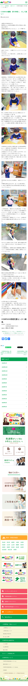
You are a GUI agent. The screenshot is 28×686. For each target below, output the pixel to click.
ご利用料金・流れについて (9, 624)
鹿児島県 (4, 549)
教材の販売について (7, 664)
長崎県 (8, 547)
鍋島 (3, 345)
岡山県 (3, 542)
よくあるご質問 (20, 450)
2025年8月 (4, 382)
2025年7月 (4, 386)
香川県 (8, 542)
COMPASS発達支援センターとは (9, 661)
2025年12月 (4, 367)
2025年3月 (4, 402)
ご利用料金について (7, 627)
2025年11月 (4, 371)
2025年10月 (4, 375)
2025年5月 (4, 394)
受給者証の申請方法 (7, 633)
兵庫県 (22, 542)
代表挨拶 (5, 670)
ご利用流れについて (8, 450)
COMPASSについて (7, 657)
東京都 (12, 547)
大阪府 (17, 542)
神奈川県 (10, 549)
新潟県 (17, 547)
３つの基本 (5, 643)
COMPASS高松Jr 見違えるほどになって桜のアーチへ (22, 353)
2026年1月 (4, 363)
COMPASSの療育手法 (8, 640)
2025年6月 (4, 390)
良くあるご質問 (6, 636)
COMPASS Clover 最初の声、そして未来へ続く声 (6, 353)
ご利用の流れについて (7, 630)
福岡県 (12, 542)
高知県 (3, 544)
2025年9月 (4, 379)
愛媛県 (17, 544)
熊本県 (22, 544)
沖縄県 (15, 549)
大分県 (8, 544)
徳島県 (3, 547)
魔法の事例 (5, 649)
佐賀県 (22, 547)
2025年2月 (4, 406)
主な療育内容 (5, 646)
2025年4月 (4, 398)
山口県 (12, 544)
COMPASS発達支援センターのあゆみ (10, 667)
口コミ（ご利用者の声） (8, 653)
